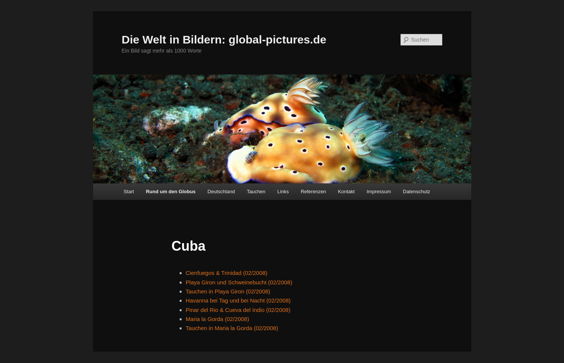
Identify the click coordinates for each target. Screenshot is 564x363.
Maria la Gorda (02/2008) (217, 319)
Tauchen (256, 191)
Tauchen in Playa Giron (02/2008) (228, 291)
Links (283, 191)
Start (129, 191)
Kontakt (346, 191)
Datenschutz (416, 191)
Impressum (379, 191)
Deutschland (221, 191)
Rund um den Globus (171, 191)
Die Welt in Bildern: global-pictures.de (224, 39)
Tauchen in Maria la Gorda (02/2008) (232, 328)
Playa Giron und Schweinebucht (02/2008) (239, 282)
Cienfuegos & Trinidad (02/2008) (226, 273)
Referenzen (313, 191)
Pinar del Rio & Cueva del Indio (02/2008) (238, 310)
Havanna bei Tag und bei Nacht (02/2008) (238, 300)
